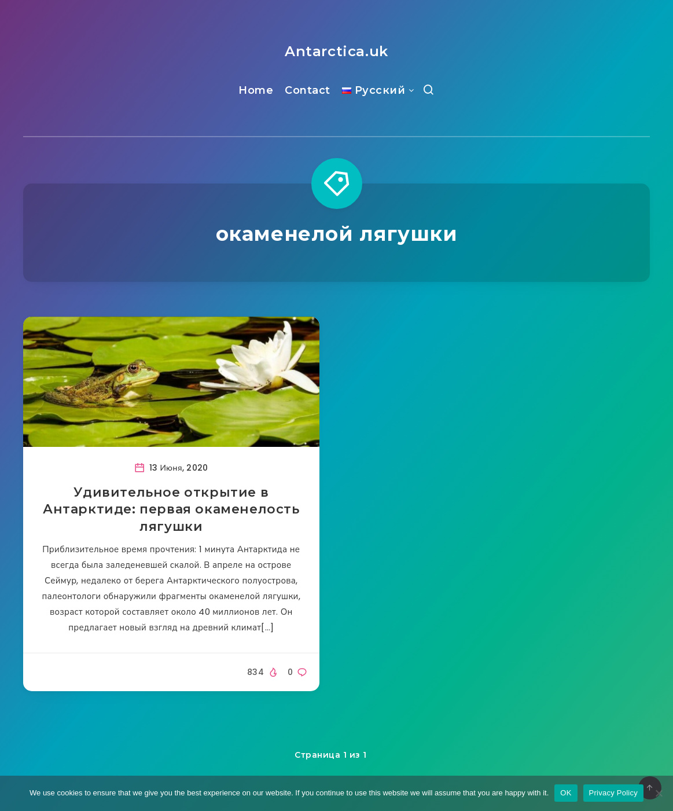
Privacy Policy (613, 792)
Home (255, 90)
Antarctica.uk (336, 51)
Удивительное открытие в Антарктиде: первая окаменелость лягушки (171, 509)
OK (565, 792)
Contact (307, 90)
